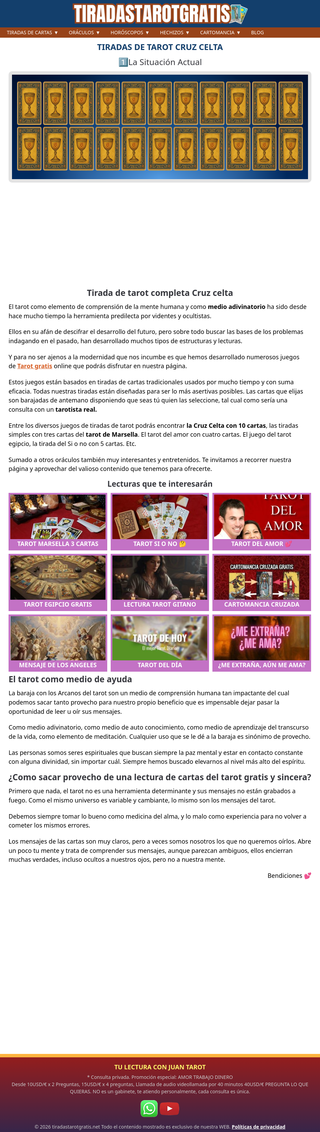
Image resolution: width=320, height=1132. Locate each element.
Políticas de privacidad (258, 1126)
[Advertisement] (160, 236)
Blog (257, 32)
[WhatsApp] (149, 1108)
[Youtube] (169, 1108)
